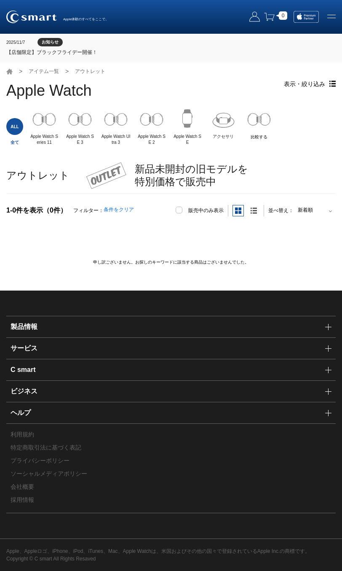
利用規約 (22, 434)
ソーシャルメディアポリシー (49, 473)
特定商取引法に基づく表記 (46, 447)
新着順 (305, 210)
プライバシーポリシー (40, 460)
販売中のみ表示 (206, 210)
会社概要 (22, 486)
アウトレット (90, 71)
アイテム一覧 (44, 71)
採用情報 (22, 499)
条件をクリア (119, 210)
